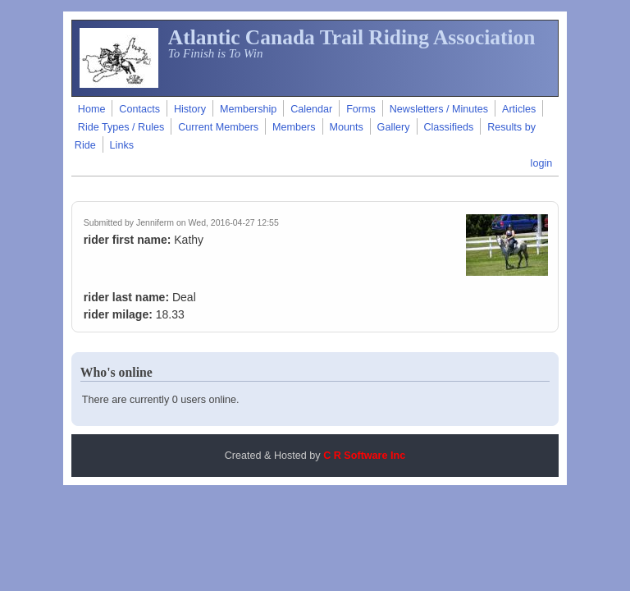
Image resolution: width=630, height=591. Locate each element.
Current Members (218, 127)
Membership (248, 109)
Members (293, 127)
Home (92, 109)
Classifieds (448, 127)
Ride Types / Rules (121, 127)
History (190, 109)
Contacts (139, 109)
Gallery (393, 127)
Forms (361, 109)
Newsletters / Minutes (439, 109)
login (542, 163)
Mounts (346, 127)
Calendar (311, 109)
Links (122, 145)
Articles (519, 109)
